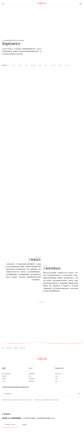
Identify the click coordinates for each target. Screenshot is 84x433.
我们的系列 (9, 348)
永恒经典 (16, 348)
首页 (3, 348)
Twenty (42, 302)
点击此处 (57, 399)
